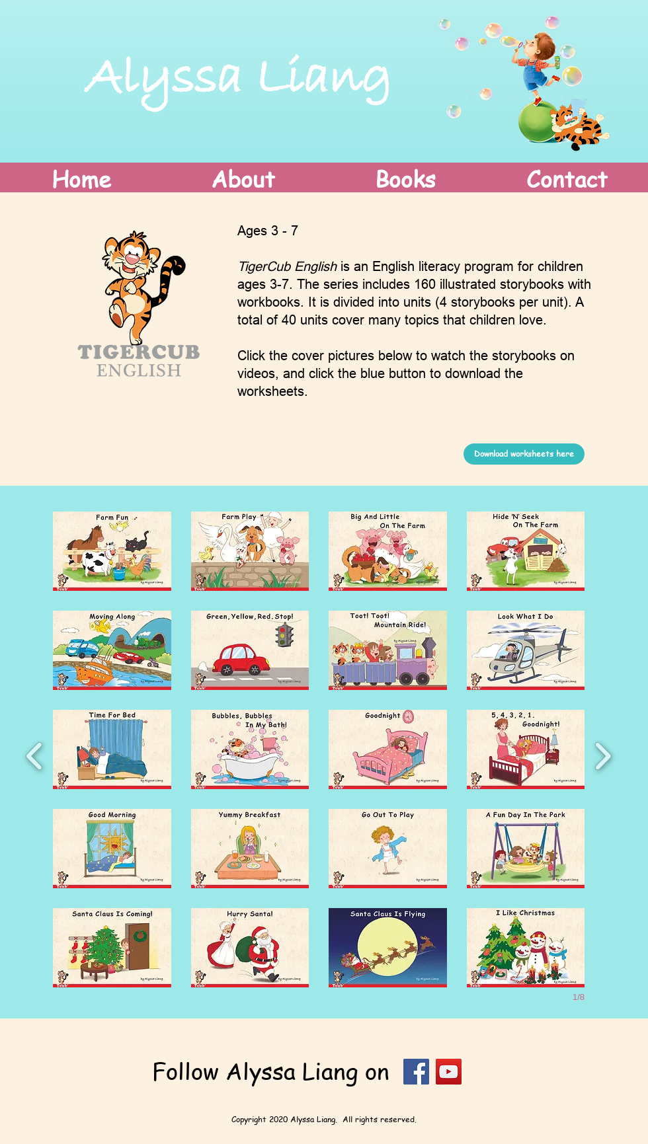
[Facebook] (416, 1072)
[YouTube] (449, 1072)
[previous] (35, 754)
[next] (603, 754)
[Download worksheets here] (524, 454)
